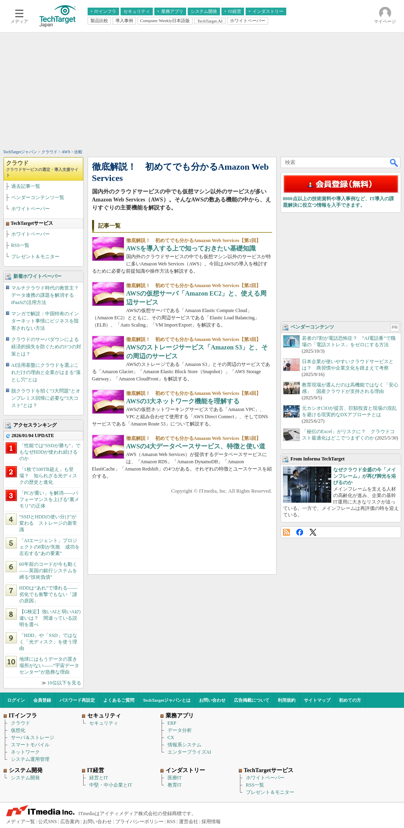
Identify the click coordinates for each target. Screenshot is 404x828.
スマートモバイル (30, 745)
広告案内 (70, 821)
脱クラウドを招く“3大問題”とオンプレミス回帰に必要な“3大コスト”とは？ (46, 398)
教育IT (175, 785)
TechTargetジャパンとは (167, 700)
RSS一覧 (20, 245)
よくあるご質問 (118, 700)
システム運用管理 (30, 759)
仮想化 (18, 730)
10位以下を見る (64, 683)
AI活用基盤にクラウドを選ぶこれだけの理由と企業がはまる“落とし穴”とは (46, 372)
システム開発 (25, 778)
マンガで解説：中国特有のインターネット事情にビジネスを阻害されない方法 (45, 321)
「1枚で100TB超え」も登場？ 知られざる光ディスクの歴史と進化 (48, 475)
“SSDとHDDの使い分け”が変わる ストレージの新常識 (48, 523)
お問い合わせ (212, 700)
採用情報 (211, 821)
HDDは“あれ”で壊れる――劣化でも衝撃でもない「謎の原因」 (48, 594)
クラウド (42, 168)
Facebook (299, 532)
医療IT (175, 778)
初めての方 (350, 700)
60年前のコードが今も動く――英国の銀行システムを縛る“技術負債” (48, 570)
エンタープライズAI (189, 752)
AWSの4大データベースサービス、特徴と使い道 (196, 446)
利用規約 (286, 700)
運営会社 (188, 821)
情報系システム (184, 745)
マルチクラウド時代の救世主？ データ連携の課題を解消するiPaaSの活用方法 (47, 295)
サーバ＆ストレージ (32, 737)
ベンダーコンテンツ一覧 (37, 197)
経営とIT (98, 778)
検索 (394, 162)
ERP (172, 723)
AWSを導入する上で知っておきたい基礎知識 (191, 248)
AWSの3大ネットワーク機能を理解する (183, 401)
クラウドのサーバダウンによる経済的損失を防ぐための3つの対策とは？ (46, 347)
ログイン (16, 700)
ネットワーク (25, 752)
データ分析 (180, 730)
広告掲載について (251, 700)
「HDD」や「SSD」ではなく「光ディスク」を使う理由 (48, 642)
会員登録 (42, 700)
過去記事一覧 (25, 186)
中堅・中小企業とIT (110, 785)
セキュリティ (103, 723)
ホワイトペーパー (30, 209)
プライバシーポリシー (139, 821)
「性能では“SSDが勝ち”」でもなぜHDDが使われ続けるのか (50, 452)
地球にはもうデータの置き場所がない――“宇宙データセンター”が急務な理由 (49, 665)
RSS (286, 532)
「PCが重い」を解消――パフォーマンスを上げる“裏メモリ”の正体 (49, 499)
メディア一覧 (20, 821)
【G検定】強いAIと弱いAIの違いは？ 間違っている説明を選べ (50, 618)
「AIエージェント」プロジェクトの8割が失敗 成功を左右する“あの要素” (49, 547)
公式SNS (47, 821)
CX (171, 737)
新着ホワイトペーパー (37, 276)
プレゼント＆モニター (35, 256)
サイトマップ (317, 700)
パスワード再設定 (77, 700)
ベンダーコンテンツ (312, 327)
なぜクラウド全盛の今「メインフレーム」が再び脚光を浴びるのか (364, 476)
